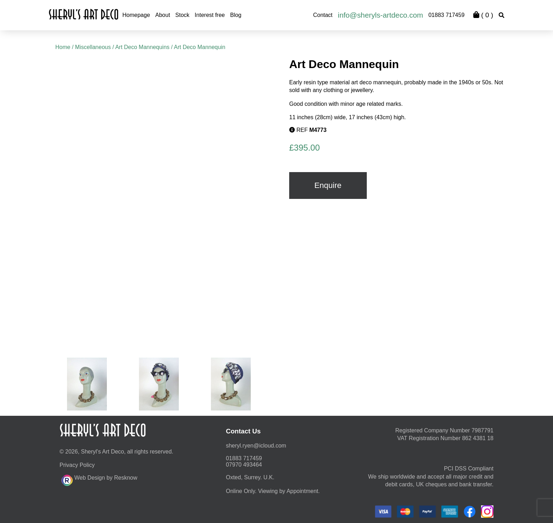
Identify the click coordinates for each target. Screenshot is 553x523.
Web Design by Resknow (99, 479)
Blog (235, 15)
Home (63, 47)
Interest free (210, 15)
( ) (483, 15)
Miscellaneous (93, 47)
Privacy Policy (77, 465)
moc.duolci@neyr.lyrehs (256, 446)
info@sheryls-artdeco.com (380, 15)
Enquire (327, 185)
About (162, 15)
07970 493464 (244, 465)
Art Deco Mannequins (142, 47)
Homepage (136, 15)
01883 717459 (446, 15)
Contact (323, 15)
